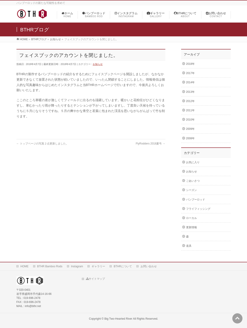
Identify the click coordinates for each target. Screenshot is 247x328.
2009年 (190, 128)
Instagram (77, 266)
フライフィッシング (198, 208)
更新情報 (191, 227)
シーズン (191, 190)
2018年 (190, 63)
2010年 (190, 119)
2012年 (190, 101)
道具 (189, 245)
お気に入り (193, 162)
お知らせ (98, 64)
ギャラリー (98, 266)
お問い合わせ (149, 266)
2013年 (190, 91)
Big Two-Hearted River (118, 318)
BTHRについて (123, 266)
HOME (25, 266)
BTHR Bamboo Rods (49, 266)
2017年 (190, 73)
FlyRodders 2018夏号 (150, 143)
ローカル (191, 218)
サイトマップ (95, 278)
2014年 (190, 82)
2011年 (190, 110)
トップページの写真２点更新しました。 (42, 143)
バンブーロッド (195, 199)
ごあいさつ (193, 180)
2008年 (190, 138)
